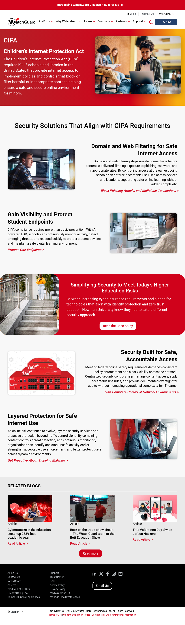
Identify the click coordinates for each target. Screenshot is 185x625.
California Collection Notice (76, 615)
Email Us (102, 586)
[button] (151, 22)
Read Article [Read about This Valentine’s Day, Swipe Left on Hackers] (141, 539)
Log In (133, 14)
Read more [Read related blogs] (90, 553)
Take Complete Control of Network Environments (140, 392)
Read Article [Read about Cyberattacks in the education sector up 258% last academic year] (16, 543)
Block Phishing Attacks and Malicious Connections (138, 191)
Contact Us (148, 14)
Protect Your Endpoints (24, 250)
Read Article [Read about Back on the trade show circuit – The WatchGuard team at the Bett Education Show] (78, 543)
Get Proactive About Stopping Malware (36, 460)
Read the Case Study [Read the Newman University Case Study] (118, 326)
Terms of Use (55, 615)
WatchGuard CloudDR (87, 5)
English (166, 13)
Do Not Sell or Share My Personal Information (114, 615)
